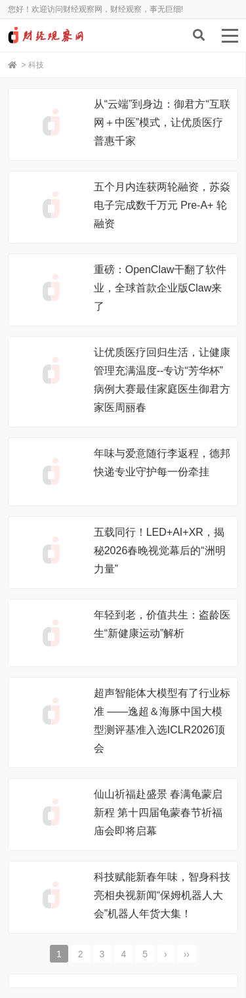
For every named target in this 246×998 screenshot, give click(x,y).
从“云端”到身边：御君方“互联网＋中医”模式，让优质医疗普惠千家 (162, 122)
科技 (36, 65)
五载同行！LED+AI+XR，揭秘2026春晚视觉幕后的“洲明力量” (160, 551)
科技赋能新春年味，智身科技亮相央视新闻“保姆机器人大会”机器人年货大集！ (162, 895)
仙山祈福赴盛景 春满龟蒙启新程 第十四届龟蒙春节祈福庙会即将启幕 (158, 812)
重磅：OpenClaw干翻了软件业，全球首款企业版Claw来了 (160, 288)
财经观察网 (70, 35)
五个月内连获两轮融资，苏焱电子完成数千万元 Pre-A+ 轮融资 (162, 205)
